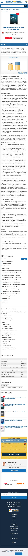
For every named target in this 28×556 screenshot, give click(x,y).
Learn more (9, 551)
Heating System (4, 385)
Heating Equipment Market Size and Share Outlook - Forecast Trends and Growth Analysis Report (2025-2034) (16, 427)
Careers (14, 518)
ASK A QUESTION (14, 470)
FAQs (14, 536)
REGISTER (14, 497)
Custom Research (14, 528)
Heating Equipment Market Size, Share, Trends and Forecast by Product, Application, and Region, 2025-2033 (16, 420)
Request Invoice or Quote (14, 458)
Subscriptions (14, 530)
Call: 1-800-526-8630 (14, 467)
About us (14, 516)
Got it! (18, 553)
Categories (14, 524)
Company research (14, 526)
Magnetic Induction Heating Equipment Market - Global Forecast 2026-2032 (15, 405)
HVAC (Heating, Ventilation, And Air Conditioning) (11, 387)
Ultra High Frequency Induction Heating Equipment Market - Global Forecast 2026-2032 (16, 398)
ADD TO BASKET (14, 454)
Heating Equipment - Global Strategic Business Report (15, 411)
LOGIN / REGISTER (14, 538)
